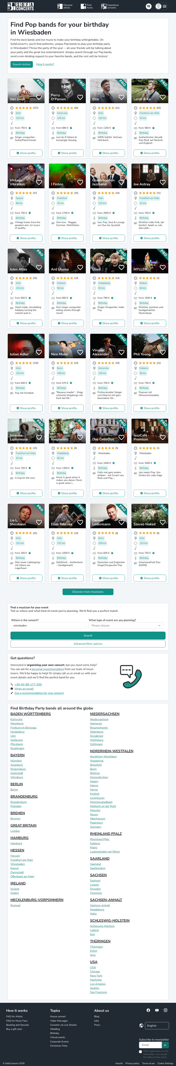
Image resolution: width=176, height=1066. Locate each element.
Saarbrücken (97, 868)
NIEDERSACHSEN (104, 714)
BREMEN (17, 813)
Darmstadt (17, 872)
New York (96, 976)
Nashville (96, 980)
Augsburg (16, 765)
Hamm (94, 785)
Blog (96, 1016)
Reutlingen (17, 748)
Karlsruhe (16, 719)
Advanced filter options (88, 644)
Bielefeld (95, 765)
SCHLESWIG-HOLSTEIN (110, 920)
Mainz (93, 847)
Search (88, 635)
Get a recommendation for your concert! (39, 693)
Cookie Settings (165, 1063)
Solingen (95, 827)
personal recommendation (48, 669)
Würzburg (16, 777)
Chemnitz (96, 893)
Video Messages (59, 1020)
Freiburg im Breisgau (23, 728)
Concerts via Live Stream (63, 1025)
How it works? (45, 64)
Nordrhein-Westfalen (103, 757)
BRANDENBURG (24, 796)
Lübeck (94, 930)
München (16, 761)
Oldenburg (96, 732)
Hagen (94, 781)
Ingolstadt (16, 773)
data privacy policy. (157, 1057)
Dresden (95, 889)
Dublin (14, 893)
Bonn (93, 769)
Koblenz (95, 843)
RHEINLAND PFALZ (106, 833)
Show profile (28, 153)
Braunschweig (99, 728)
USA (93, 962)
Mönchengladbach (101, 802)
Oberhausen (97, 819)
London (15, 831)
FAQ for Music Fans (17, 1020)
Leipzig (94, 885)
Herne (94, 790)
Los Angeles (98, 984)
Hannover (96, 723)
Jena (92, 955)
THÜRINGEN (100, 941)
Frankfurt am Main (21, 860)
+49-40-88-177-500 (28, 684)
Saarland (95, 864)
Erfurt (93, 951)
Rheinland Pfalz (99, 839)
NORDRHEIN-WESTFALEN (111, 751)
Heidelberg (17, 732)
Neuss (94, 814)
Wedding (55, 1029)
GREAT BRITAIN (23, 825)
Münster (95, 810)
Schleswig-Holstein (102, 926)
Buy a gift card (14, 1029)
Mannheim (17, 723)
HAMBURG (19, 838)
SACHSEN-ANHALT (106, 900)
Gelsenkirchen (99, 777)
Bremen (15, 819)
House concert (58, 1016)
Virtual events (57, 1037)
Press (97, 1025)
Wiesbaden (17, 864)
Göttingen (96, 744)
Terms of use (148, 1063)
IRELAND (18, 883)
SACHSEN (98, 875)
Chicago (95, 972)
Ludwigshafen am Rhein (105, 852)
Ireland (14, 889)
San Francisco (98, 992)
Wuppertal (96, 761)
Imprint (119, 1063)
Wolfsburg (96, 740)
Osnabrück (96, 736)
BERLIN (16, 784)
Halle (93, 914)
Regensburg (18, 769)
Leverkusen (97, 798)
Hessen (15, 856)
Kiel (92, 934)
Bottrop (95, 773)
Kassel (14, 868)
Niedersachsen (99, 719)
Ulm (13, 736)
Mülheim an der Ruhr (103, 806)
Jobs (96, 1020)
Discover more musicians (87, 592)
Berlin (14, 790)
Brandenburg (18, 802)
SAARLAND (99, 858)
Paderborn (96, 823)
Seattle (94, 988)
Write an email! (24, 689)
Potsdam (15, 806)
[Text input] (150, 1045)
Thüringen (96, 947)
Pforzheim (16, 744)
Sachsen (95, 881)
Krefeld (94, 794)
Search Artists (22, 64)
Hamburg (16, 843)
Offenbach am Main (22, 876)
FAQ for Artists (14, 1016)
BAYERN (17, 755)
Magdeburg (97, 909)
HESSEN (17, 850)
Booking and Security (17, 1025)
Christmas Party (58, 1045)
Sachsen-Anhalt (100, 905)
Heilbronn (16, 740)
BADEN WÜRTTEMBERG (30, 714)
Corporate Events (59, 1041)
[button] (161, 6)
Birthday (54, 1033)
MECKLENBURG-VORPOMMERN (36, 900)
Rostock (15, 905)
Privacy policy (132, 1063)
